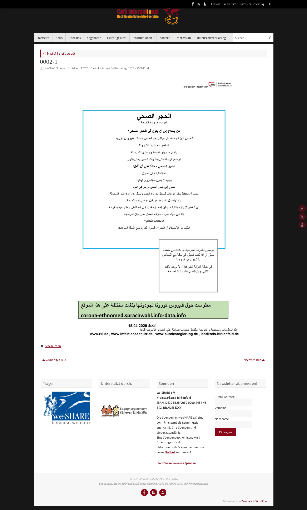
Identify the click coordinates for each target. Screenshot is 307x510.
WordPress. (262, 501)
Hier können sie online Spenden (176, 463)
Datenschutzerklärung (252, 4)
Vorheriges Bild (54, 360)
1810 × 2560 (135, 68)
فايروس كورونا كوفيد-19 (59, 53)
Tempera (247, 501)
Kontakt (215, 4)
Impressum (229, 4)
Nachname (222, 419)
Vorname (220, 408)
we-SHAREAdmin (54, 68)
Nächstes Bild (254, 360)
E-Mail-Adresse (225, 397)
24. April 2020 (80, 68)
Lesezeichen (53, 346)
